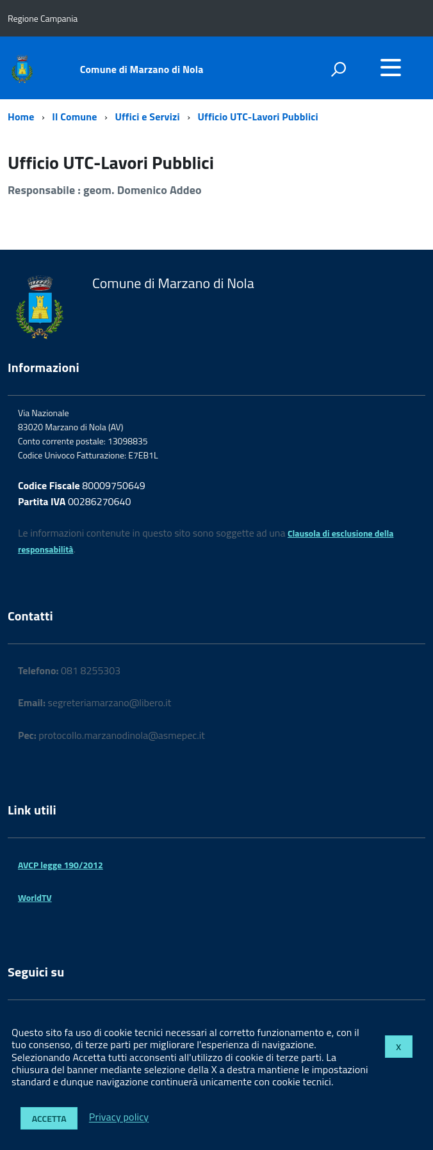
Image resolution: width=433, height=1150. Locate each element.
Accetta (49, 1118)
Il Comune (74, 116)
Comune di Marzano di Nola (142, 69)
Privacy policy (119, 1117)
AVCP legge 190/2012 (60, 864)
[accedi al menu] (390, 67)
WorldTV (35, 897)
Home (21, 116)
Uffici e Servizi (147, 116)
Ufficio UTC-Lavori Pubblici (258, 116)
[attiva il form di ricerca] (338, 69)
